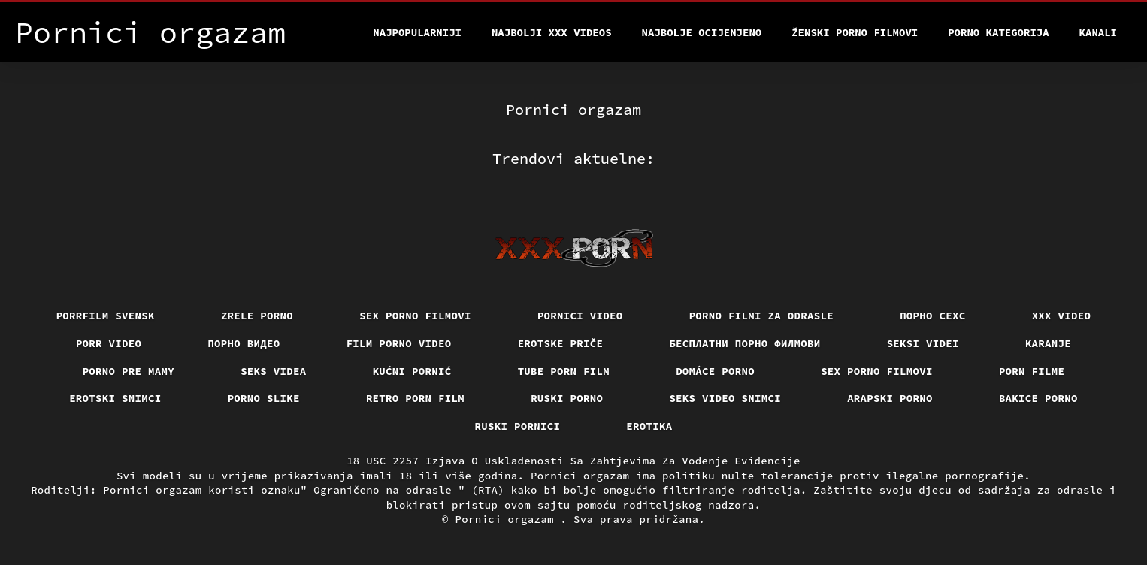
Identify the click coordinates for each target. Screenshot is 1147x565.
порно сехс (933, 315)
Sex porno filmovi (415, 315)
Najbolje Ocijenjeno (702, 32)
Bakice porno (1038, 398)
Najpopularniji (417, 32)
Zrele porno (257, 315)
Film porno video (399, 343)
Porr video (109, 343)
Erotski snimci (115, 398)
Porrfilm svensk (105, 315)
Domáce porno (715, 371)
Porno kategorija (998, 32)
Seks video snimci (725, 398)
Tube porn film (564, 371)
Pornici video (580, 315)
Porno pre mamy (129, 371)
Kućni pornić (412, 371)
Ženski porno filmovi (854, 32)
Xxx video (1061, 315)
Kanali (1098, 32)
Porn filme (1032, 371)
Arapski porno (890, 398)
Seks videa (274, 371)
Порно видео (243, 343)
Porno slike (264, 398)
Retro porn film (415, 398)
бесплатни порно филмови (744, 343)
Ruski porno (567, 398)
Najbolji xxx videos (552, 32)
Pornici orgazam (508, 519)
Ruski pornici (518, 426)
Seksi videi (923, 343)
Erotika (649, 426)
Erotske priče (561, 343)
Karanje (1048, 343)
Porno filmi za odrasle (761, 315)
